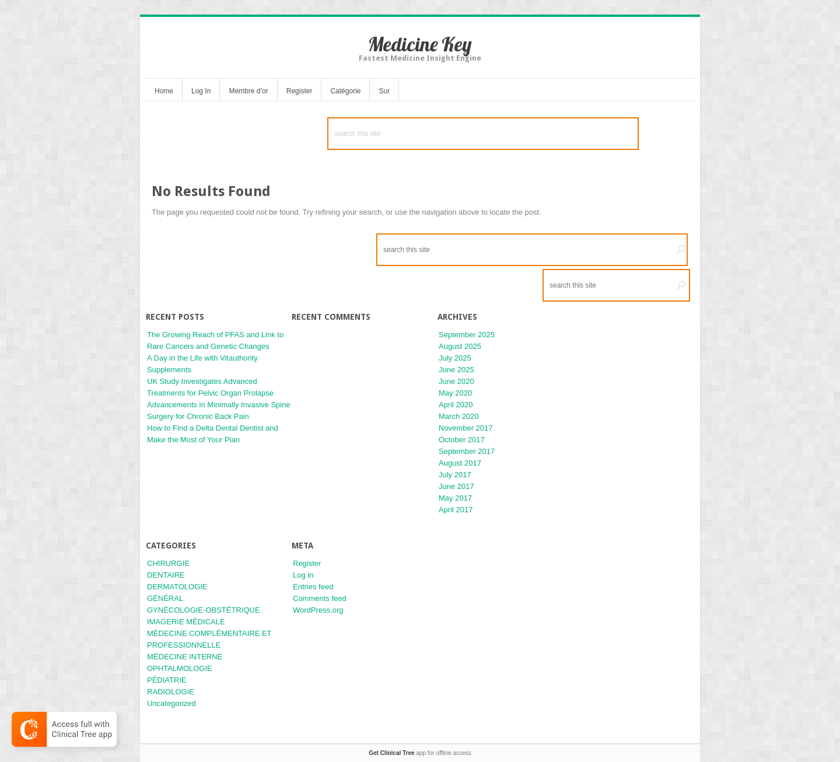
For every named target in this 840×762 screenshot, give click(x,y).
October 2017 (462, 439)
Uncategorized (171, 703)
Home (164, 91)
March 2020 (459, 416)
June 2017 (456, 486)
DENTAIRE (166, 575)
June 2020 (456, 381)
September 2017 (467, 451)
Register (299, 91)
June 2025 (456, 369)
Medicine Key (420, 44)
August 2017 (460, 463)
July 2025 (455, 358)
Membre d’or (248, 91)
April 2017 (456, 509)
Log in (303, 575)
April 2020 (456, 404)
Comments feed (319, 598)
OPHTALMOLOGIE (179, 668)
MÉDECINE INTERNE (184, 656)
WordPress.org (318, 610)
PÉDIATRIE (167, 680)
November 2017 (466, 428)
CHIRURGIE (168, 563)
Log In (201, 91)
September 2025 (467, 334)
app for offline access (420, 753)
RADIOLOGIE (170, 691)
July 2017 (455, 474)
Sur (384, 91)
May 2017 (455, 498)
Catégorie (345, 91)
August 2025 (460, 346)
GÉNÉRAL (165, 598)
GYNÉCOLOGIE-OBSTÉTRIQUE (203, 610)
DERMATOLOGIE (177, 586)
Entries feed (313, 586)
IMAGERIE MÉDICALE (186, 621)
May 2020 (455, 393)
